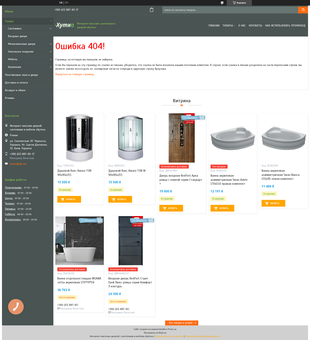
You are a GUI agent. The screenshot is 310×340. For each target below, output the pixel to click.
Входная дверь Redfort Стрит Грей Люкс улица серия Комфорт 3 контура (130, 282)
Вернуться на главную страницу (74, 74)
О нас (242, 25)
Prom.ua (172, 329)
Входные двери (17, 36)
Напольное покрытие (21, 51)
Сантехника (14, 28)
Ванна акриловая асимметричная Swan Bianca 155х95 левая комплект (281, 175)
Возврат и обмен (15, 90)
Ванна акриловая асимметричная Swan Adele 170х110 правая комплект (229, 179)
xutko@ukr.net (18, 164)
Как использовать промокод (285, 25)
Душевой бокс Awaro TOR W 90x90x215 (127, 172)
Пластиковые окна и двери (21, 75)
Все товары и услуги (180, 322)
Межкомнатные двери (21, 44)
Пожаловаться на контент (169, 336)
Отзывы (9, 98)
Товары (9, 21)
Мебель (12, 59)
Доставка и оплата (16, 82)
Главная (213, 25)
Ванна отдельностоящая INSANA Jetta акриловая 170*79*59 (79, 280)
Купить (70, 199)
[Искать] (303, 10)
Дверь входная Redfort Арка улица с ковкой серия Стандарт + (180, 179)
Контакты (255, 25)
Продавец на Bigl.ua (155, 332)
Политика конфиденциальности (202, 336)
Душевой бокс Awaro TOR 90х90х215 (74, 172)
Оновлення (14, 67)
